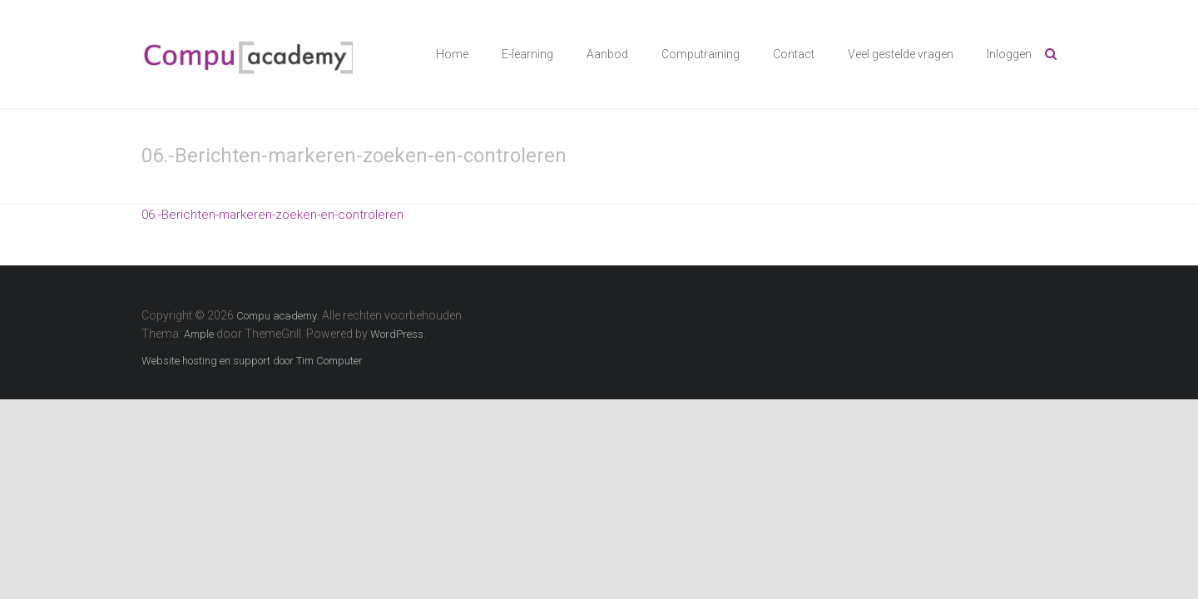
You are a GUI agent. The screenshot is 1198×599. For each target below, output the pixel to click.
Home (452, 54)
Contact (793, 54)
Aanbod (607, 54)
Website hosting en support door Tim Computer (252, 360)
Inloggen (1009, 54)
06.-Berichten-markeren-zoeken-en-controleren (272, 214)
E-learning (527, 54)
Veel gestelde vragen (900, 54)
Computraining (700, 54)
